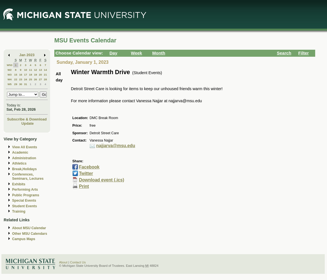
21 (45, 74)
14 (45, 69)
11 (30, 69)
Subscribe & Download (27, 119)
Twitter (86, 173)
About (63, 262)
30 (20, 84)
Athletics (19, 163)
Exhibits (18, 184)
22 (15, 79)
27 (40, 79)
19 (35, 74)
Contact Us (78, 262)
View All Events (24, 147)
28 (45, 79)
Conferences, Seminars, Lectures (28, 176)
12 (35, 69)
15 (15, 74)
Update (27, 123)
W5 (10, 84)
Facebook (89, 167)
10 (25, 69)
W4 (10, 79)
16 (20, 74)
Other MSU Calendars (29, 234)
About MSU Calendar (29, 228)
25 (30, 79)
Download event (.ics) (101, 179)
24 (25, 79)
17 (25, 74)
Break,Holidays (24, 169)
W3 (10, 74)
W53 (9, 65)
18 (30, 74)
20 (40, 74)
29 (15, 84)
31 (25, 84)
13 (40, 69)
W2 (10, 69)
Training (18, 211)
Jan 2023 (27, 55)
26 (35, 79)
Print (84, 186)
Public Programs (25, 195)
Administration (24, 158)
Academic (20, 152)
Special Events (24, 200)
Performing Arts (25, 190)
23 (20, 79)
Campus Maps (23, 239)
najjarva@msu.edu (115, 145)
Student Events (24, 206)
